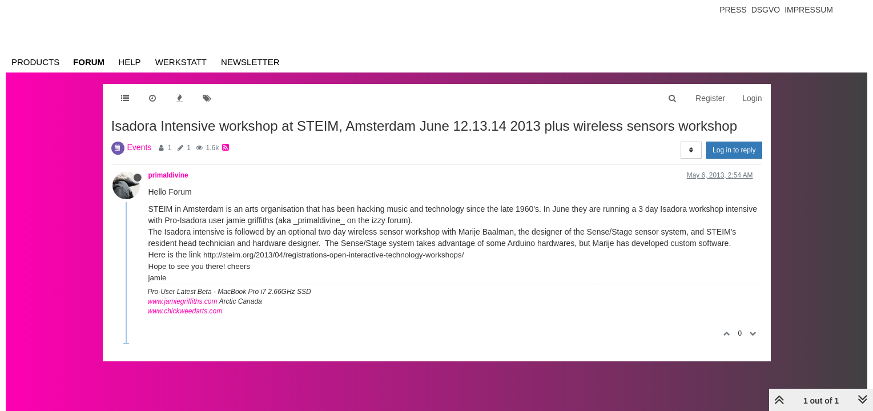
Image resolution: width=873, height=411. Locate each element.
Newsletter (250, 62)
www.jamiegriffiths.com (183, 301)
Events (139, 147)
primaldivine (168, 175)
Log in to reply (734, 150)
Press (732, 9)
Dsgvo (766, 9)
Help (129, 62)
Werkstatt (181, 62)
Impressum (809, 9)
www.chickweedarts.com (185, 311)
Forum (88, 62)
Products (35, 62)
